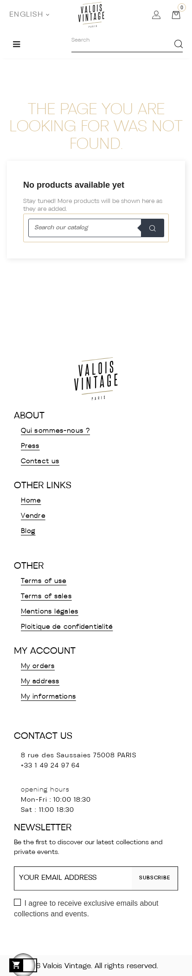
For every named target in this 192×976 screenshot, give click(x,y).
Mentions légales (49, 611)
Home (31, 500)
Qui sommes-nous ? (55, 431)
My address (40, 681)
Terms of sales (46, 596)
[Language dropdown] (29, 15)
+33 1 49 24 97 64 (50, 765)
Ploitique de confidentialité (67, 627)
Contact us (40, 461)
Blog (28, 531)
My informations (48, 697)
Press (30, 446)
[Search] (96, 228)
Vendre (33, 516)
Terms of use (43, 581)
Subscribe (154, 878)
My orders (38, 666)
